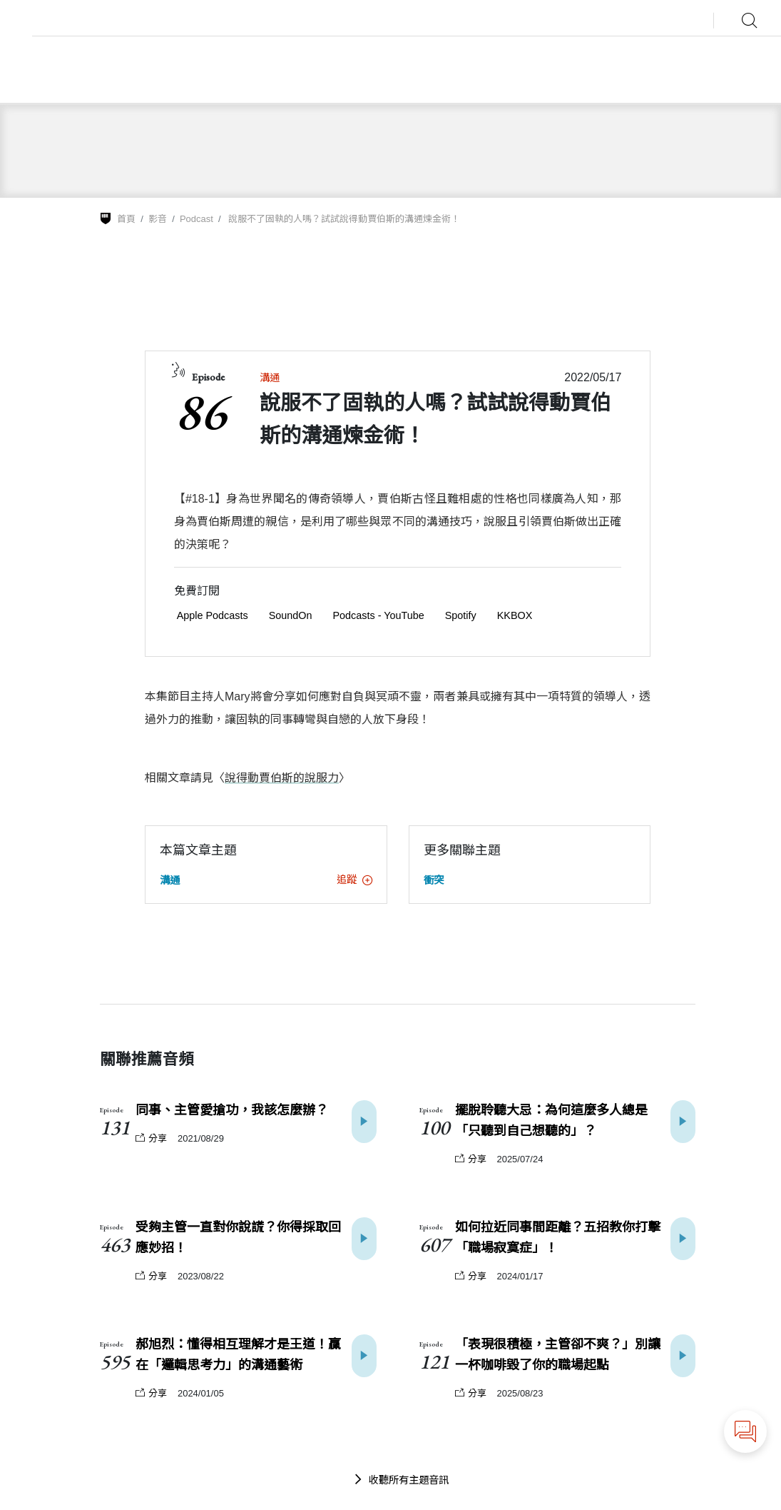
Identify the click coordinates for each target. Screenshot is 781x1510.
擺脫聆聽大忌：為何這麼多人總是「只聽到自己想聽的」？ (551, 1120)
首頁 (126, 218)
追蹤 (354, 879)
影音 (157, 218)
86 (200, 410)
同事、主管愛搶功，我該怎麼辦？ (232, 1110)
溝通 (270, 377)
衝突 (434, 880)
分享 (151, 1138)
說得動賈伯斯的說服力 (282, 778)
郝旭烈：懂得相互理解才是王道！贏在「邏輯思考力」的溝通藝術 (238, 1354)
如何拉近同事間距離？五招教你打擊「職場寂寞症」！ (557, 1237)
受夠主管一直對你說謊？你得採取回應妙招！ (238, 1237)
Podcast (196, 218)
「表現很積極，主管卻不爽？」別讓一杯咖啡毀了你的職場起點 (557, 1354)
